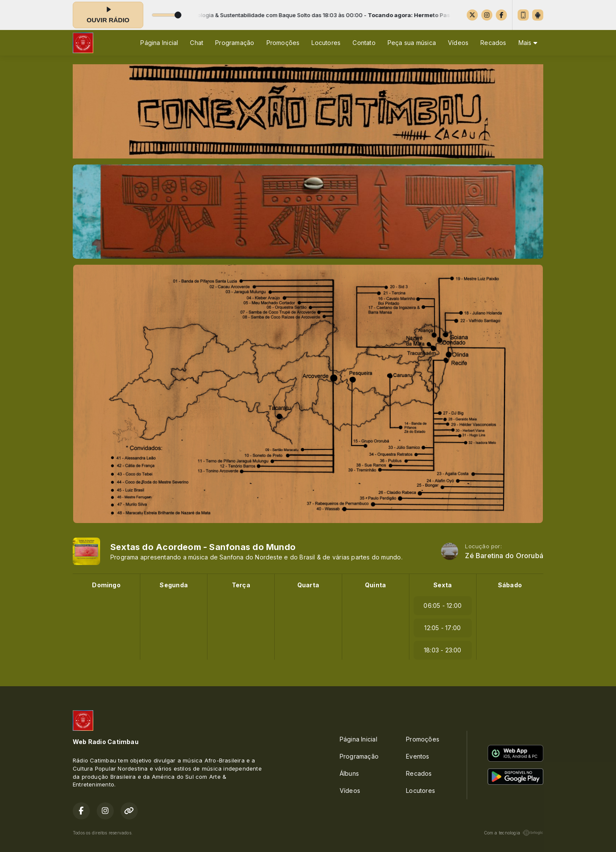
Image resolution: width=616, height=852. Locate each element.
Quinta (375, 585)
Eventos (417, 756)
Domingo (106, 585)
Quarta (308, 585)
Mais (527, 42)
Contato (363, 42)
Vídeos (458, 42)
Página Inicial (159, 42)
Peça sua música (412, 42)
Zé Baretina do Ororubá (504, 556)
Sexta (442, 585)
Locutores (326, 42)
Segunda (173, 585)
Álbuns (349, 773)
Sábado (510, 585)
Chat (196, 42)
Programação (234, 42)
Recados (493, 42)
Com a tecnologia (513, 833)
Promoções (283, 42)
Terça (241, 585)
